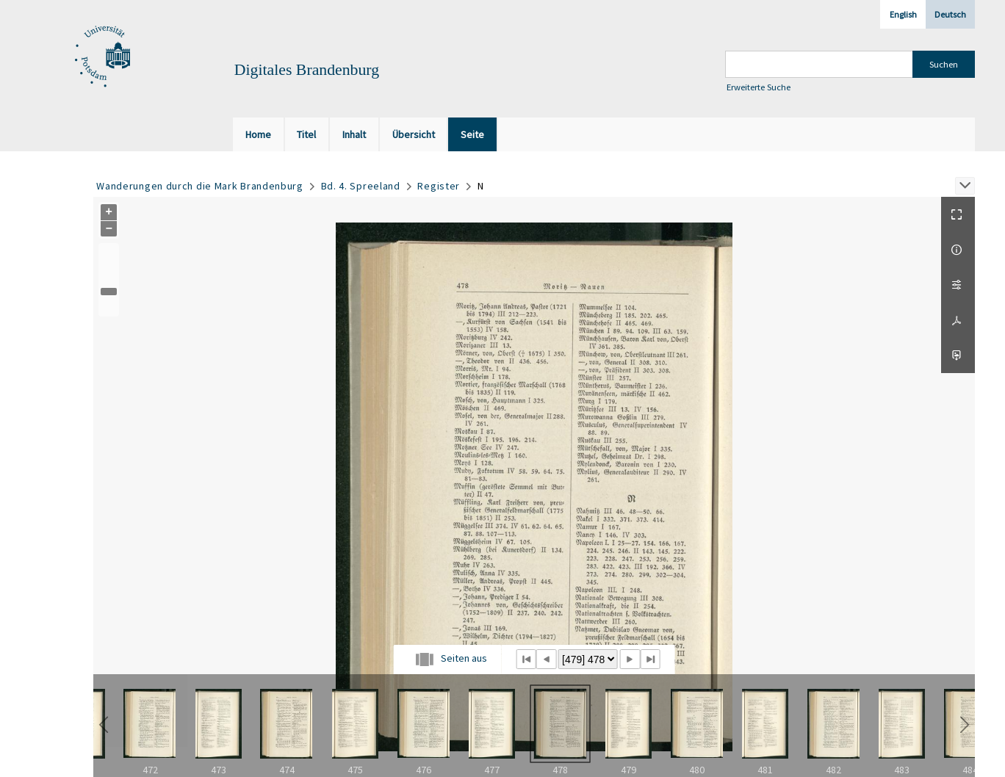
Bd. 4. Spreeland (360, 185)
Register (438, 185)
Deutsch (950, 14)
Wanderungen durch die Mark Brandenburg (199, 185)
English (903, 14)
